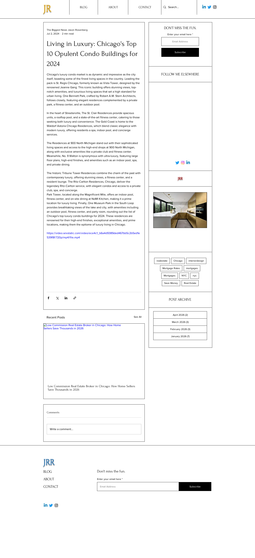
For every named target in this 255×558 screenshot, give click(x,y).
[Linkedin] (204, 7)
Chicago (178, 260)
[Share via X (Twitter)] (57, 298)
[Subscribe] (180, 52)
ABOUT (48, 479)
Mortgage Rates (171, 268)
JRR (48, 462)
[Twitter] (209, 7)
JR (47, 8)
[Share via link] (74, 298)
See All (137, 316)
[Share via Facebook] (48, 298)
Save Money (171, 283)
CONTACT (50, 487)
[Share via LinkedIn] (66, 298)
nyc (195, 275)
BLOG (47, 472)
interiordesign (196, 260)
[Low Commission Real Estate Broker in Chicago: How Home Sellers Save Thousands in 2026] (94, 352)
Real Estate (190, 283)
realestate (162, 260)
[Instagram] (215, 7)
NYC (184, 275)
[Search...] (178, 7)
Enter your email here (179, 34)
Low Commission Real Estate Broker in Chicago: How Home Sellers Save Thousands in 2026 (91, 388)
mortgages (192, 268)
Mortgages (169, 275)
